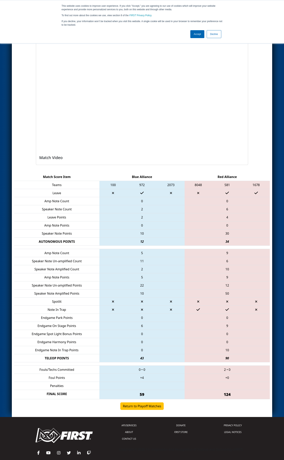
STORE (181, 432)
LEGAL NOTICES (233, 432)
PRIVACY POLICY (233, 425)
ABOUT (129, 432)
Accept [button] (197, 34)
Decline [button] (214, 34)
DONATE (181, 425)
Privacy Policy (140, 15)
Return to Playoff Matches (142, 406)
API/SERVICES (128, 425)
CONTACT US (129, 438)
